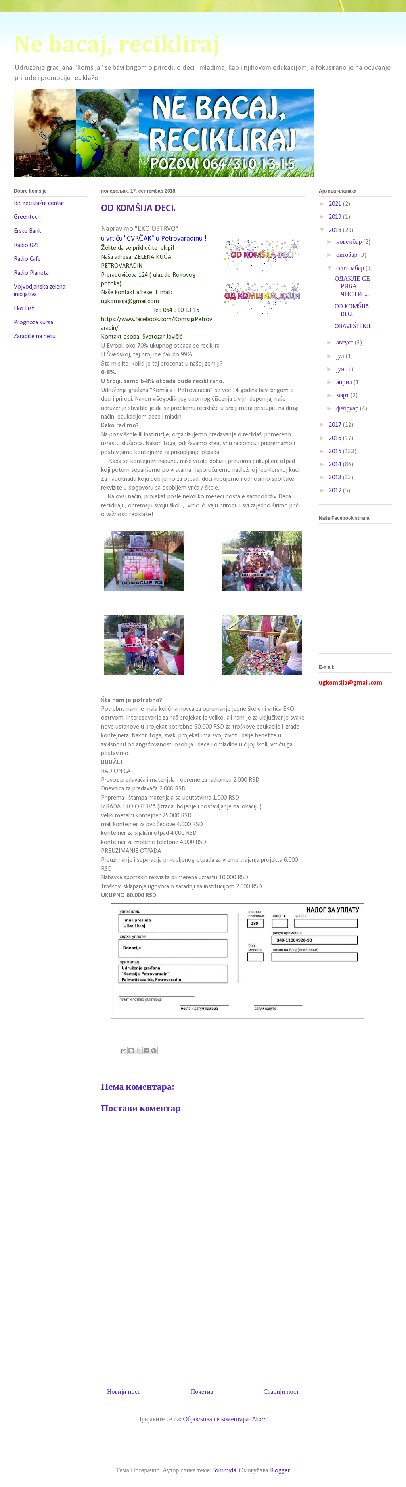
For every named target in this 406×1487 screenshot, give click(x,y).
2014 (336, 464)
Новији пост (123, 1392)
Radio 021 (26, 245)
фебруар (348, 409)
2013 (336, 478)
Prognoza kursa (33, 323)
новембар (350, 242)
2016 (336, 438)
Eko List (24, 309)
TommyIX (224, 1471)
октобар (347, 255)
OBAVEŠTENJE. (354, 326)
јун (341, 369)
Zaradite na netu (35, 336)
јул (341, 356)
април (345, 382)
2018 (336, 230)
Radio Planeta (31, 273)
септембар (351, 268)
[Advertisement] (245, 1339)
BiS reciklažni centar (39, 203)
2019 (336, 217)
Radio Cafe (27, 259)
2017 (336, 425)
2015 (336, 451)
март (343, 395)
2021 (336, 204)
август (345, 343)
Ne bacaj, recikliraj (117, 45)
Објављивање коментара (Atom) (226, 1419)
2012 (336, 491)
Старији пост (281, 1392)
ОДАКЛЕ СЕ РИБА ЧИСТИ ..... (352, 286)
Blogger (279, 1471)
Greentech (27, 217)
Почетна (202, 1392)
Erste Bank (27, 231)
